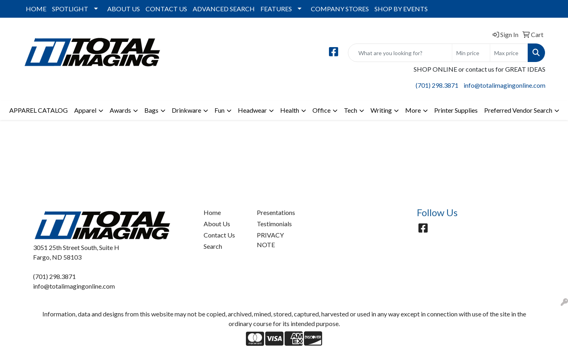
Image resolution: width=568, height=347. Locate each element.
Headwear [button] (252, 110)
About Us (217, 223)
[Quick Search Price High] (509, 52)
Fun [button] (219, 110)
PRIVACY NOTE (270, 239)
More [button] (413, 110)
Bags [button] (151, 110)
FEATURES (276, 8)
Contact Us (219, 235)
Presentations (276, 212)
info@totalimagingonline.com (504, 85)
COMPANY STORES (340, 8)
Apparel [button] (85, 110)
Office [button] (321, 110)
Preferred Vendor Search (518, 110)
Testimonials (274, 223)
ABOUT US (123, 8)
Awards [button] (120, 110)
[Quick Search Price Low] (471, 52)
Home (212, 212)
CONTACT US (166, 8)
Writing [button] (381, 110)
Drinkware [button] (186, 110)
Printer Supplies (456, 110)
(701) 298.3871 (437, 85)
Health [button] (289, 110)
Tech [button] (350, 110)
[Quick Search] (400, 52)
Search (213, 246)
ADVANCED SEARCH (224, 8)
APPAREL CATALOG (38, 110)
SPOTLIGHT (70, 8)
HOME (36, 8)
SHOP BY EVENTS (401, 8)
